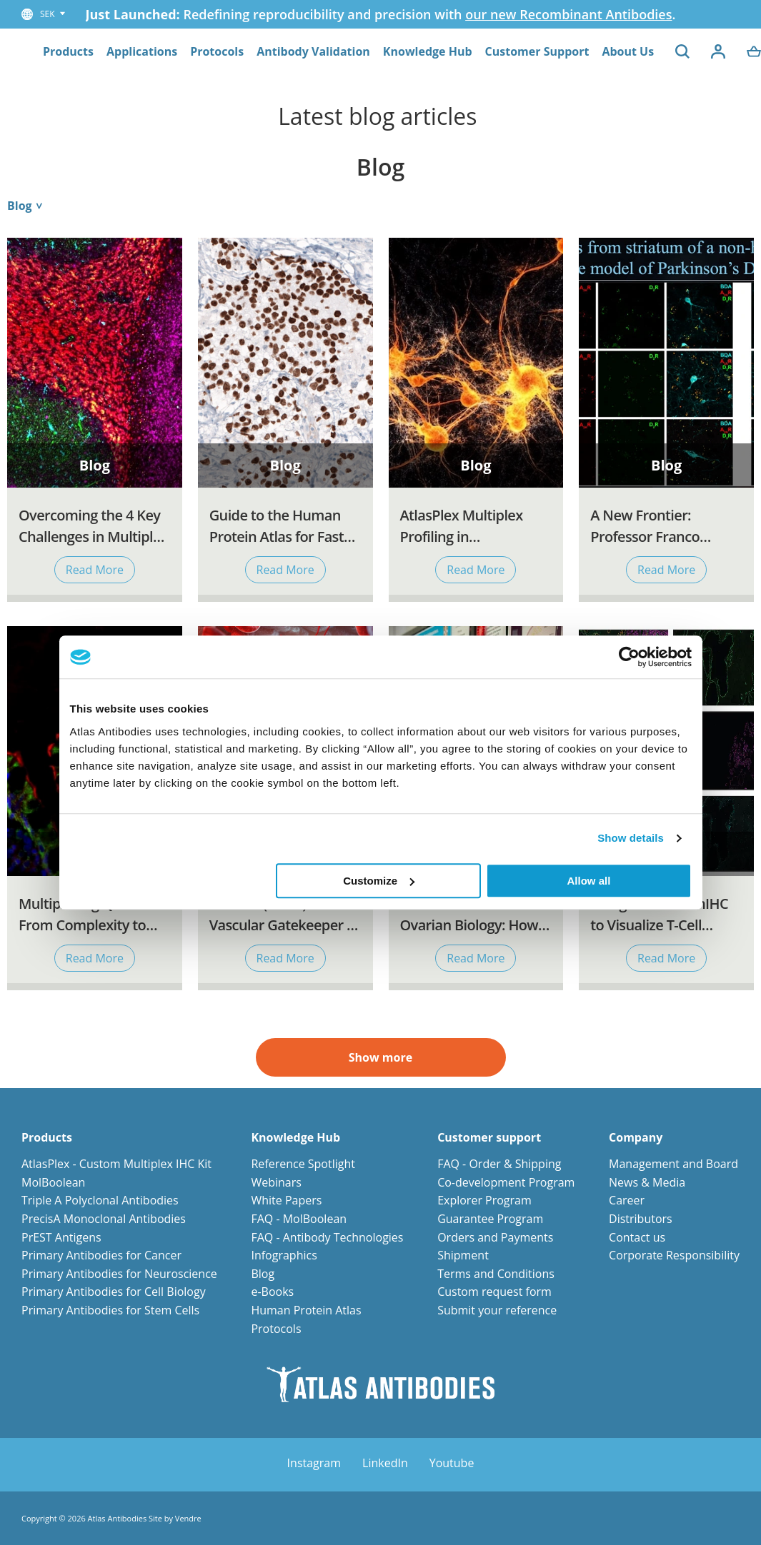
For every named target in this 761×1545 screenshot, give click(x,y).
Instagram (314, 1463)
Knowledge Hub (427, 51)
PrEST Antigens (61, 1237)
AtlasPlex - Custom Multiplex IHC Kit (116, 1164)
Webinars (276, 1182)
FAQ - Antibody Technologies (327, 1237)
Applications (141, 51)
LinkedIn (385, 1463)
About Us (628, 51)
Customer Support (537, 51)
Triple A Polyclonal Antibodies (100, 1200)
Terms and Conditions (495, 1274)
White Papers (286, 1200)
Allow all (589, 881)
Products (68, 51)
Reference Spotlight (303, 1164)
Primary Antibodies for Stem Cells (110, 1310)
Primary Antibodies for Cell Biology (113, 1291)
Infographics (284, 1255)
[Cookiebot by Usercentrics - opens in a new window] (629, 657)
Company (635, 1137)
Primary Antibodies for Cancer (101, 1255)
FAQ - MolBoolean (299, 1219)
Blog (262, 1274)
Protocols (217, 51)
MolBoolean (53, 1182)
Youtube (451, 1463)
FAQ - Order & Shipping (499, 1164)
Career (627, 1200)
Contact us (637, 1237)
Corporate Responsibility (674, 1255)
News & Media (647, 1182)
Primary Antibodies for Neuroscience (119, 1274)
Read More (95, 570)
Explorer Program (484, 1200)
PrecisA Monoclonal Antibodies (103, 1219)
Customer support (489, 1137)
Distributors (640, 1219)
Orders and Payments (495, 1237)
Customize (378, 881)
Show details (630, 838)
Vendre (188, 1518)
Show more (380, 1057)
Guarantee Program (490, 1219)
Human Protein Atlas (306, 1310)
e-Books (272, 1291)
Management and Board (673, 1164)
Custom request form (494, 1291)
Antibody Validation (313, 51)
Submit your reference (497, 1310)
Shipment (463, 1255)
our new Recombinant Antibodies (568, 14)
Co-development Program (506, 1182)
